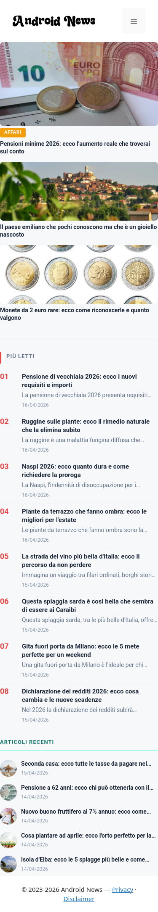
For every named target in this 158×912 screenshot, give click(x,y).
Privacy (122, 889)
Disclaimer (78, 898)
